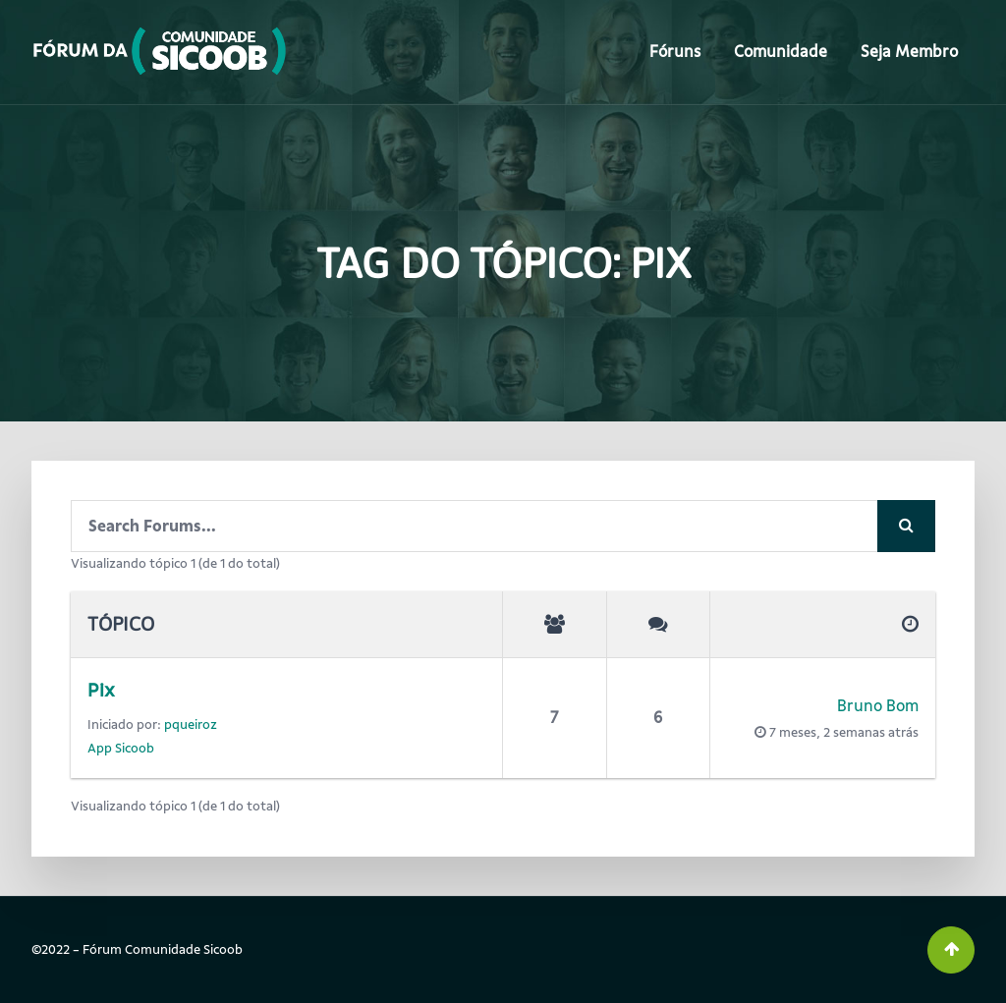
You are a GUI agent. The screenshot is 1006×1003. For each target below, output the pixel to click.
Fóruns (674, 51)
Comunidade (780, 51)
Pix (101, 690)
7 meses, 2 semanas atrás (844, 732)
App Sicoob (120, 748)
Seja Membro (909, 51)
